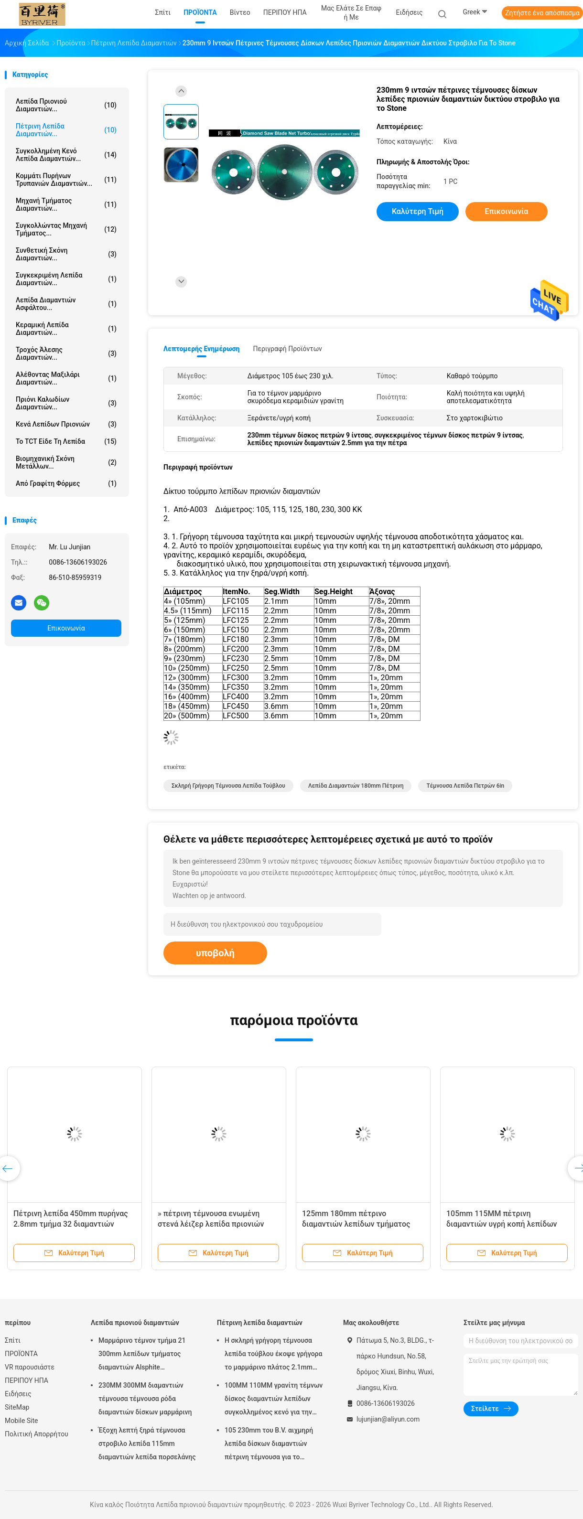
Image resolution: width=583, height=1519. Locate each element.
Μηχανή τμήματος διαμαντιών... (66, 204)
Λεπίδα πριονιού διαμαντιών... (66, 105)
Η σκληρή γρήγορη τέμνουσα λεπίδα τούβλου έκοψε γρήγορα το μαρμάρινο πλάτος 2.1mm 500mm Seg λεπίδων (273, 1355)
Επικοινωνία (66, 628)
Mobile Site (21, 1420)
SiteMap (17, 1407)
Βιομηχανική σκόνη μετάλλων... (66, 462)
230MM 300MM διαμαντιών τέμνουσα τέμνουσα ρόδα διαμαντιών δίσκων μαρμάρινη (145, 1398)
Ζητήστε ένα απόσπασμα (542, 13)
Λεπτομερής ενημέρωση (201, 349)
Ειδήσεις (18, 1394)
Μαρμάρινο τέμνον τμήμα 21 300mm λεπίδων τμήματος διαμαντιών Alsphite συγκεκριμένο (141, 1355)
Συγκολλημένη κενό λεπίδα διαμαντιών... (66, 154)
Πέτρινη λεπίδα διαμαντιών (259, 1322)
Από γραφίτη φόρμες (66, 483)
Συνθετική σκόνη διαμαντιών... (66, 254)
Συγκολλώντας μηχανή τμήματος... (66, 229)
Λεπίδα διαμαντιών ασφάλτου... (66, 303)
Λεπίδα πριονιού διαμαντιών (135, 1322)
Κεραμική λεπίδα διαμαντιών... (66, 328)
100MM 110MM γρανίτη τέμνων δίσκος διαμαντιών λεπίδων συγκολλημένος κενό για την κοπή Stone (274, 1400)
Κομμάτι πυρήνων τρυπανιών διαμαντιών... (66, 179)
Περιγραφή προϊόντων (287, 349)
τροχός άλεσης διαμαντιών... (66, 353)
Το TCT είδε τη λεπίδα (66, 441)
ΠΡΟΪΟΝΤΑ (21, 1354)
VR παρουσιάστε (29, 1367)
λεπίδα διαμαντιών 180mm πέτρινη (356, 785)
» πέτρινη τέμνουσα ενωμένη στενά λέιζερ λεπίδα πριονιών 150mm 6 (211, 1224)
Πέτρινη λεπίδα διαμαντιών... (66, 130)
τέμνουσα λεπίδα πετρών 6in (465, 785)
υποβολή (215, 953)
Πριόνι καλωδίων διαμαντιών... (66, 403)
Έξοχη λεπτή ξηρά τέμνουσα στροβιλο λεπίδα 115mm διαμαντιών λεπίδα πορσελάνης (147, 1443)
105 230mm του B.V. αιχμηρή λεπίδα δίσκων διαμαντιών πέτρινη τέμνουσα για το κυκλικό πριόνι (269, 1445)
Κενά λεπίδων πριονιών (66, 424)
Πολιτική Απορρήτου (36, 1434)
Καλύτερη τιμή (417, 211)
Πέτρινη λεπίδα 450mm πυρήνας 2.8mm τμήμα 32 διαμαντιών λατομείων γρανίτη (70, 1224)
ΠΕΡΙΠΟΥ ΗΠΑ (26, 1380)
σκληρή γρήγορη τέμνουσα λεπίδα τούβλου (228, 785)
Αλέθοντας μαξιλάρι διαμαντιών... (66, 378)
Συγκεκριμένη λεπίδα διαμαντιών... (66, 279)
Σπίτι (13, 1340)
